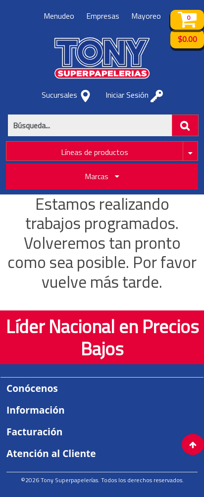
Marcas (102, 176)
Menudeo (59, 16)
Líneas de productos (94, 152)
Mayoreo (146, 16)
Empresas (102, 16)
